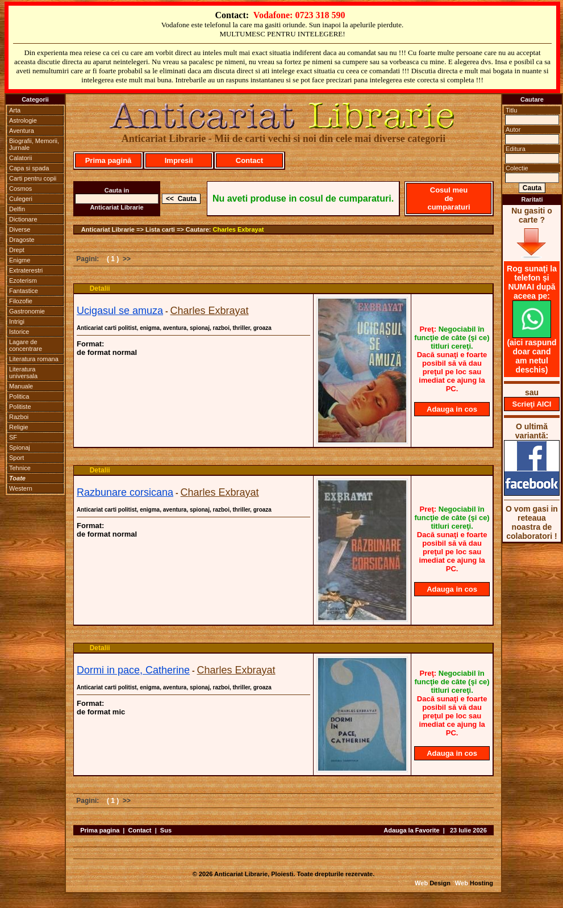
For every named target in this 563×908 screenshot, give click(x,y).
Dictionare (23, 219)
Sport (16, 457)
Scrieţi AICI (532, 404)
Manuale (21, 386)
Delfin (17, 209)
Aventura (21, 130)
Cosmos (20, 188)
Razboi (18, 416)
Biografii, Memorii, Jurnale (34, 144)
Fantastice (23, 290)
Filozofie (20, 301)
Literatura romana (34, 358)
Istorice (19, 331)
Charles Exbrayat (238, 229)
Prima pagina (99, 830)
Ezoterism (23, 280)
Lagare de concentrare (25, 345)
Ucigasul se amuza (120, 310)
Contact (249, 160)
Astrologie (23, 120)
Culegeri (20, 198)
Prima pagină (108, 160)
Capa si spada (29, 168)
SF (13, 437)
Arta (14, 110)
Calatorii (20, 157)
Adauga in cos (452, 409)
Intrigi (16, 321)
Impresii (179, 160)
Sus (166, 830)
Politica (19, 396)
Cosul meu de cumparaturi (448, 198)
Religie (18, 427)
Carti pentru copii (32, 178)
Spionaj (19, 447)
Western (20, 488)
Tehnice (20, 468)
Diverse (19, 229)
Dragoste (22, 239)
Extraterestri (26, 270)
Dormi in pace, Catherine (133, 670)
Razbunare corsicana (125, 492)
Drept (16, 249)
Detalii (100, 288)
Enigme (19, 260)
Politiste (20, 406)
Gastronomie (27, 311)
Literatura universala (23, 372)
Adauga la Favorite (411, 830)
